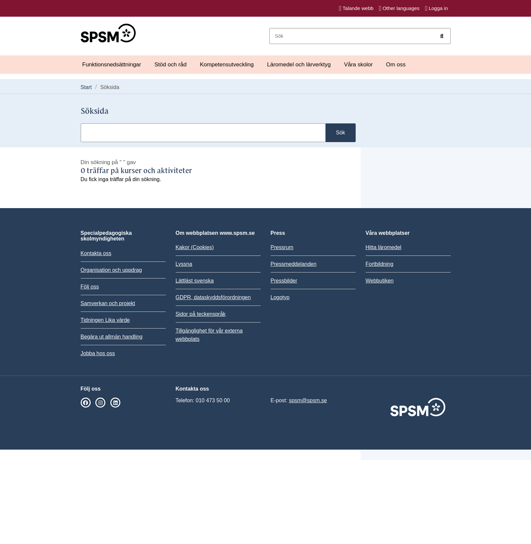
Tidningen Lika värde (105, 320)
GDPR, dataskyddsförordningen (213, 297)
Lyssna (184, 264)
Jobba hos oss (98, 353)
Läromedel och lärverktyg (299, 64)
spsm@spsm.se (308, 400)
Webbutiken (380, 281)
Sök (340, 132)
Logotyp (280, 297)
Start (86, 87)
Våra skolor (358, 64)
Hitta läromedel (384, 247)
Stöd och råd (170, 64)
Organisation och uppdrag (111, 270)
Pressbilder (284, 281)
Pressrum (282, 247)
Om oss (396, 64)
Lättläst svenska (195, 281)
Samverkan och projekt (108, 303)
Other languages (399, 8)
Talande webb (356, 8)
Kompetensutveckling (227, 64)
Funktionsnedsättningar (111, 64)
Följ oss (90, 287)
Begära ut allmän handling (112, 337)
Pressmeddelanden (294, 264)
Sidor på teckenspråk (201, 314)
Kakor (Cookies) (195, 247)
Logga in (436, 8)
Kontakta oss (96, 253)
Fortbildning (380, 264)
